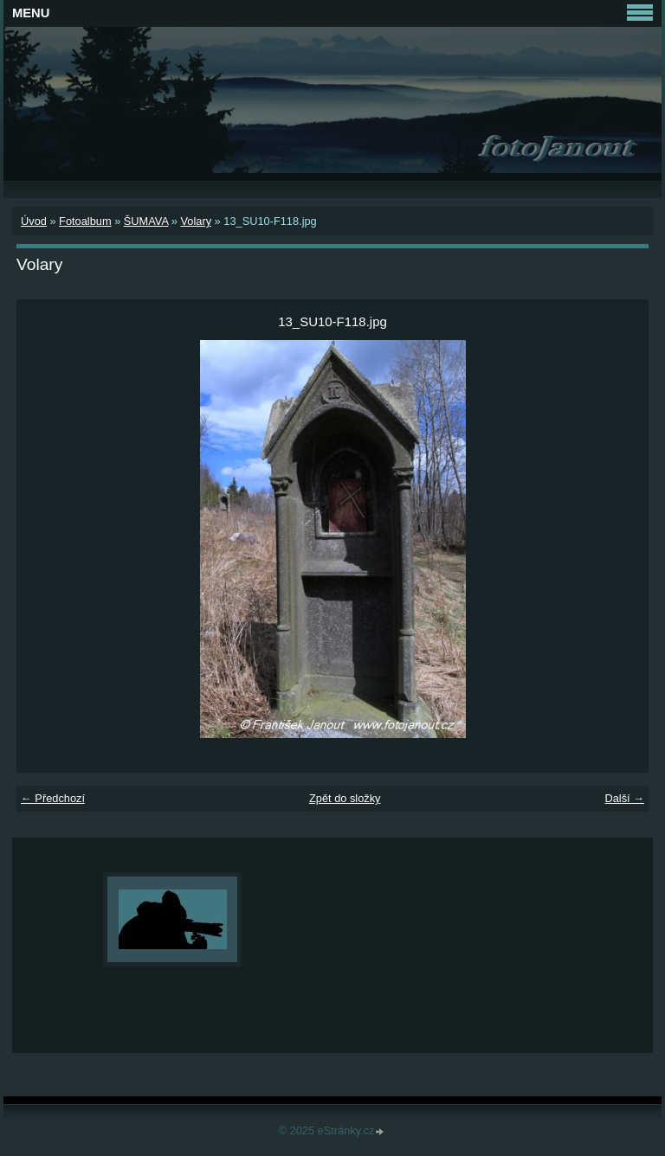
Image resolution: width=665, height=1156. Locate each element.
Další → (624, 798)
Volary (195, 221)
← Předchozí (53, 798)
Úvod (34, 221)
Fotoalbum (85, 221)
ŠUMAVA (146, 221)
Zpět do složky (345, 798)
